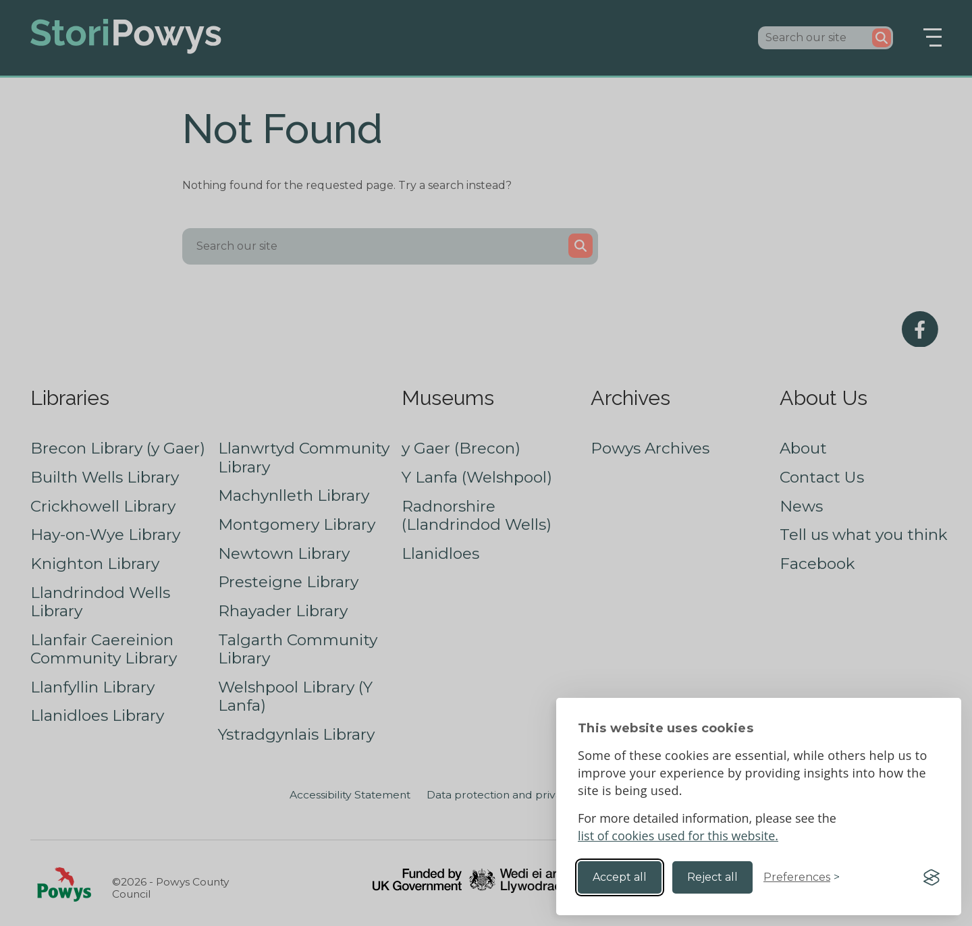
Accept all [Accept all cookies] (620, 877)
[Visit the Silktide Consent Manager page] (931, 877)
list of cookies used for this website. (678, 835)
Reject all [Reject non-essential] (712, 877)
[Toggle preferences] (801, 877)
